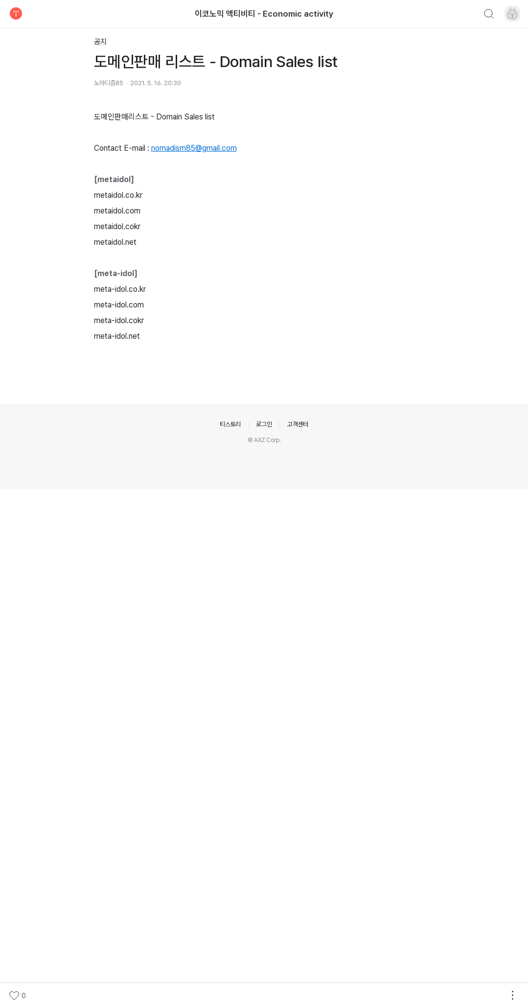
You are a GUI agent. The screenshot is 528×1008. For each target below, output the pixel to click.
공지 (100, 41)
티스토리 (230, 943)
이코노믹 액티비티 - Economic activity (264, 14)
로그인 (264, 943)
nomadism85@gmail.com (194, 500)
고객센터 (297, 943)
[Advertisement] (264, 186)
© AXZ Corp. (264, 959)
